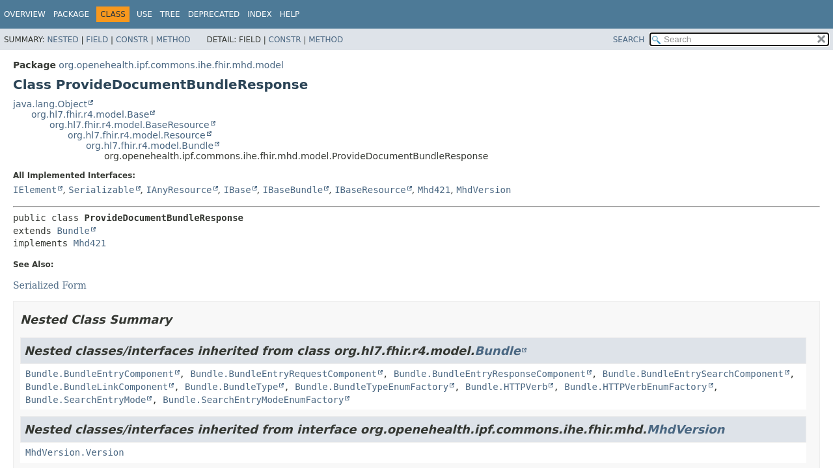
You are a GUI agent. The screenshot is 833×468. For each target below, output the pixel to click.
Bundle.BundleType (231, 387)
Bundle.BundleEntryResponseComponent (490, 374)
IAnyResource (179, 190)
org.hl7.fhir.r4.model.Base (90, 114)
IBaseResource (370, 190)
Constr (132, 39)
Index (259, 14)
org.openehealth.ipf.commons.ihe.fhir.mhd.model (171, 65)
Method (173, 39)
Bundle (73, 231)
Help (290, 14)
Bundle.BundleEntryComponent (99, 374)
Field (97, 39)
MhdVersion (483, 190)
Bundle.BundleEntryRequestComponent (283, 374)
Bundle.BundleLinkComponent (96, 387)
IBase (237, 190)
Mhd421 (434, 190)
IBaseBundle (293, 190)
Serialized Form (50, 285)
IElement (35, 190)
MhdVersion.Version (74, 452)
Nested (62, 39)
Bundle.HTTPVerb (506, 387)
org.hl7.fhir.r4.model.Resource (137, 135)
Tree (170, 14)
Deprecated (214, 14)
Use (144, 14)
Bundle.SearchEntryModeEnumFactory (253, 400)
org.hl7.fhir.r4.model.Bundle (149, 145)
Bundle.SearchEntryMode (85, 400)
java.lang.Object (50, 104)
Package (71, 14)
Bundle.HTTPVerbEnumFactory (635, 387)
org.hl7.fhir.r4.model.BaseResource (129, 125)
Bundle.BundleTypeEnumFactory (371, 387)
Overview (25, 14)
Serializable (101, 190)
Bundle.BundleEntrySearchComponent (693, 374)
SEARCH (629, 39)
